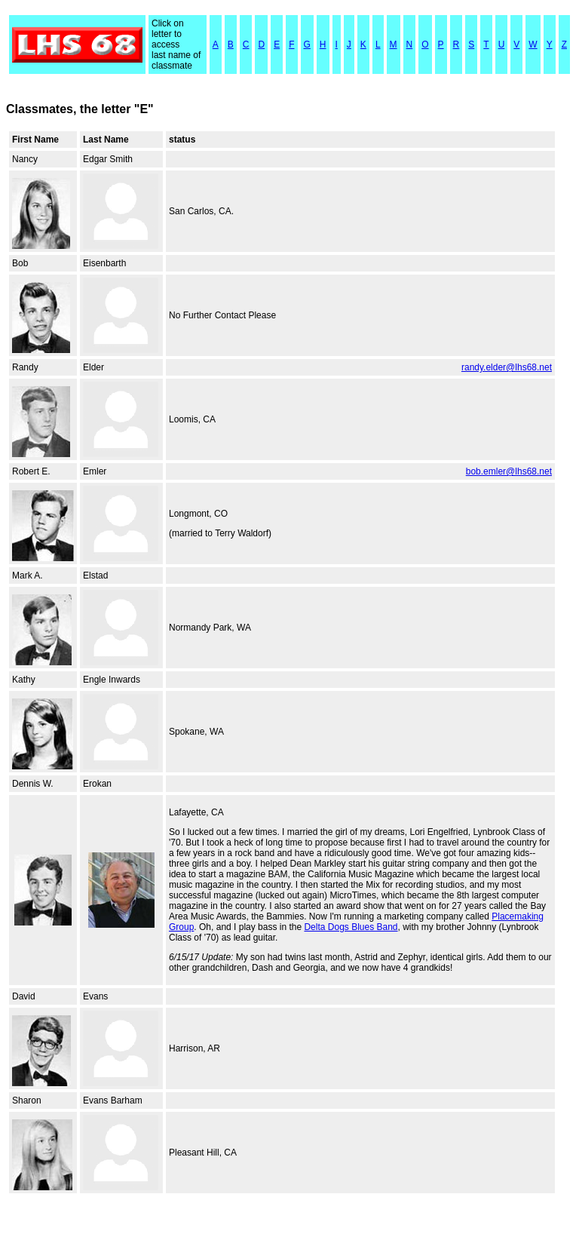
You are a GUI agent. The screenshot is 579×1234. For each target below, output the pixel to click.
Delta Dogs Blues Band (350, 927)
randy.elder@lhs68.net (506, 367)
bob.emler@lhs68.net (509, 471)
